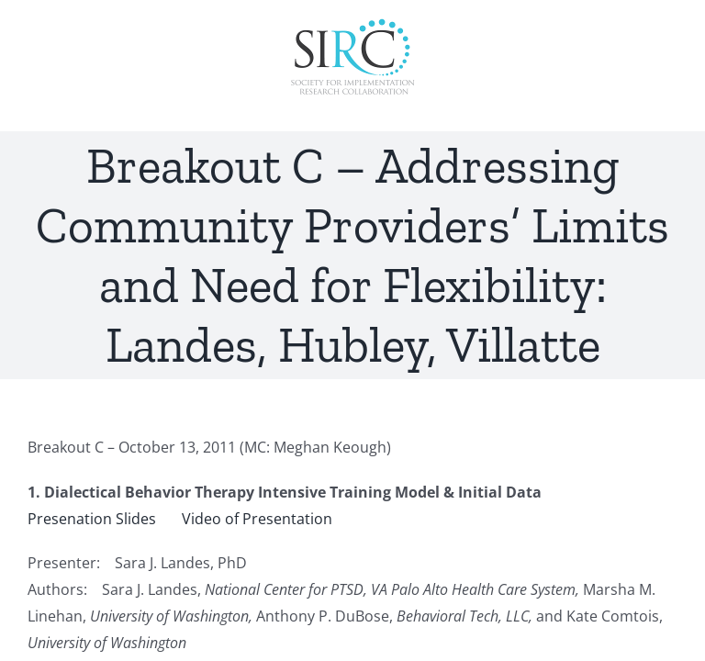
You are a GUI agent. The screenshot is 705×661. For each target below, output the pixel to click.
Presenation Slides (92, 519)
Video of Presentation (257, 519)
